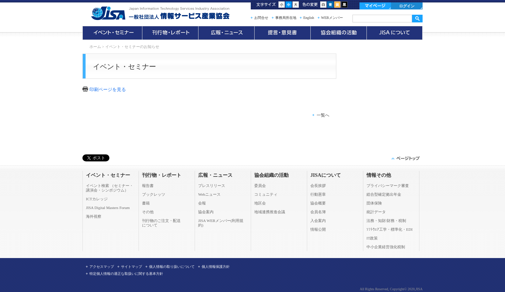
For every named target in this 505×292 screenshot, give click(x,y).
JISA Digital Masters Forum (108, 208)
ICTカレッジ (97, 199)
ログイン (407, 6)
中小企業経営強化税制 (385, 247)
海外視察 (93, 216)
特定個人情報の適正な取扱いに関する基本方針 (126, 274)
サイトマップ (131, 267)
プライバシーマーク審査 (387, 185)
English (308, 18)
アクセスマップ (101, 267)
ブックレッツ (153, 194)
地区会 (260, 203)
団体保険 (374, 203)
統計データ (376, 212)
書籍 (146, 203)
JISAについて (394, 33)
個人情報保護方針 (216, 267)
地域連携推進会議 (269, 212)
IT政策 (372, 238)
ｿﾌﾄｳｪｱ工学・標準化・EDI (389, 229)
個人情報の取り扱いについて (172, 267)
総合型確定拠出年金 (383, 194)
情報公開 (318, 229)
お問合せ (261, 18)
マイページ (375, 5)
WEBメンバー (332, 18)
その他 (148, 212)
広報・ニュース (226, 33)
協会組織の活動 (338, 33)
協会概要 (318, 203)
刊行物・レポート (170, 33)
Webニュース (209, 194)
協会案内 (206, 212)
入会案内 (318, 220)
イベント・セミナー (112, 33)
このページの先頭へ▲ (405, 158)
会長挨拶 (318, 185)
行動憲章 (318, 194)
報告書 (148, 185)
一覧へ (323, 115)
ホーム (95, 46)
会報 (202, 203)
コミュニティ (265, 194)
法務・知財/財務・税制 (386, 220)
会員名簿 (318, 212)
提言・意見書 (282, 33)
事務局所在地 (285, 18)
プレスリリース (211, 185)
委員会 (260, 185)
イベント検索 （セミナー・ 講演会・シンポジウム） (109, 187)
